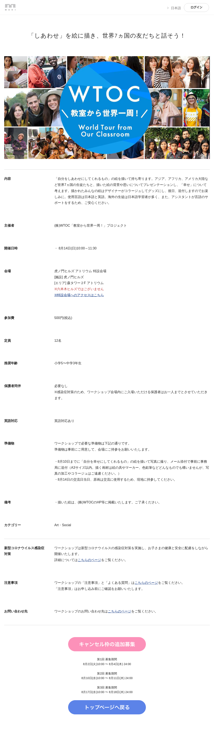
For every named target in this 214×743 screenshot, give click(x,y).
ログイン (196, 7)
